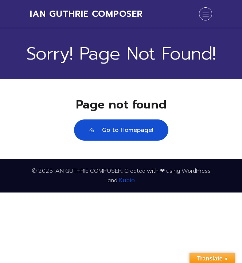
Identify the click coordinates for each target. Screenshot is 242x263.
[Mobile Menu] (205, 13)
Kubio (127, 180)
